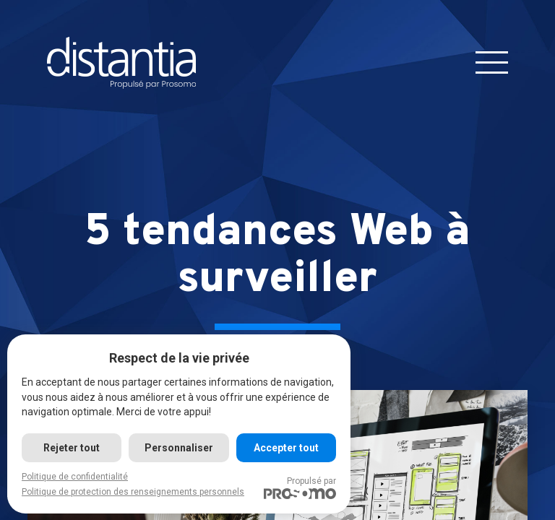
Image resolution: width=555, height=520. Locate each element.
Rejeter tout (71, 448)
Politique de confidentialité (75, 477)
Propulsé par (300, 487)
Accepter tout (286, 448)
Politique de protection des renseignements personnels (133, 492)
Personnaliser (179, 448)
